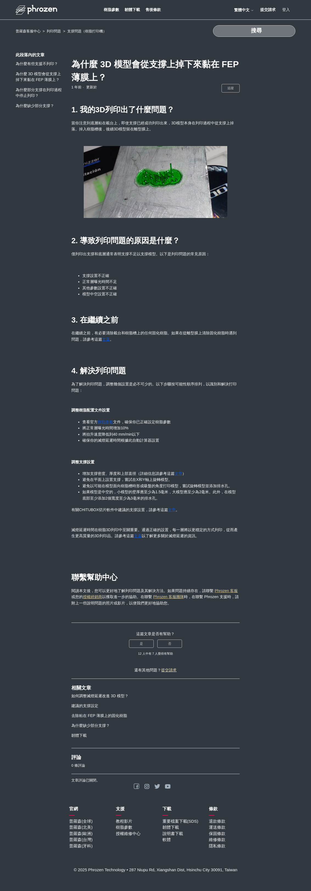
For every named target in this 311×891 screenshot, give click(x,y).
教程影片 (124, 821)
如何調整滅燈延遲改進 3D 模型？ (99, 696)
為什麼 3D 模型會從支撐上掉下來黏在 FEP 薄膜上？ (38, 77)
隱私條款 (217, 846)
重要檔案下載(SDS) (180, 821)
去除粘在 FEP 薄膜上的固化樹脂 (99, 715)
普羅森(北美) (81, 827)
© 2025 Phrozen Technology (99, 869)
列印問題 (54, 31)
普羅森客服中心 (28, 31)
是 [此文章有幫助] (141, 644)
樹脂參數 (111, 9)
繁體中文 (244, 10)
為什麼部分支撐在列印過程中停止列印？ (39, 93)
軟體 (166, 839)
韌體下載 (132, 9)
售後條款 (153, 9)
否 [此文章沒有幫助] (169, 644)
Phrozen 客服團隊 (168, 597)
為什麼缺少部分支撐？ (35, 105)
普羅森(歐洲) (81, 833)
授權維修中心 (128, 833)
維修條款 (217, 839)
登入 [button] (286, 9)
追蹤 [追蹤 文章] (230, 88)
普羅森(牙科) (81, 846)
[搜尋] (254, 31)
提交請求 (268, 9)
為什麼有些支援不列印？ (37, 63)
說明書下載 (172, 833)
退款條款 (217, 821)
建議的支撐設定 (84, 706)
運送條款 (217, 827)
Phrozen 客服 (226, 591)
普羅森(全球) (81, 821)
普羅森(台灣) (81, 839)
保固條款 (217, 833)
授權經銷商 (92, 597)
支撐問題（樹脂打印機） (87, 31)
